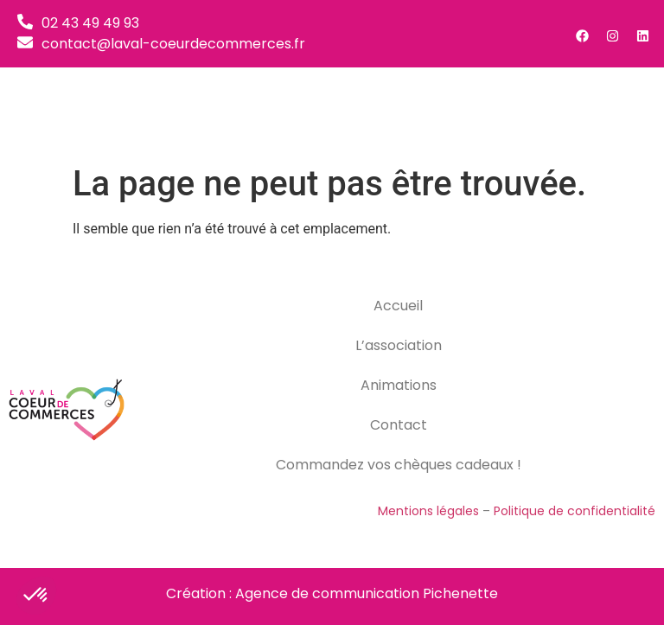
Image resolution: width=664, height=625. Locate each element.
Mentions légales (428, 511)
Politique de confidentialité (574, 511)
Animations (399, 385)
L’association (398, 345)
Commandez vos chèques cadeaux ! (398, 465)
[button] (629, 111)
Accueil (398, 306)
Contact (398, 425)
